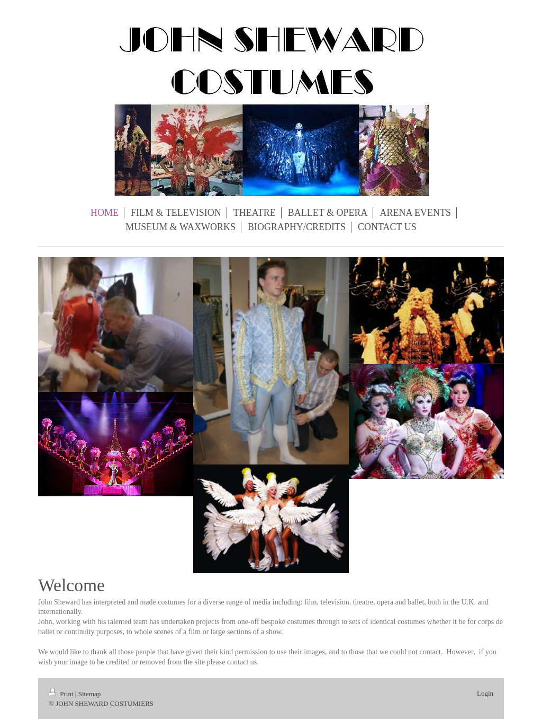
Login (485, 693)
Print (62, 694)
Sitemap (89, 694)
